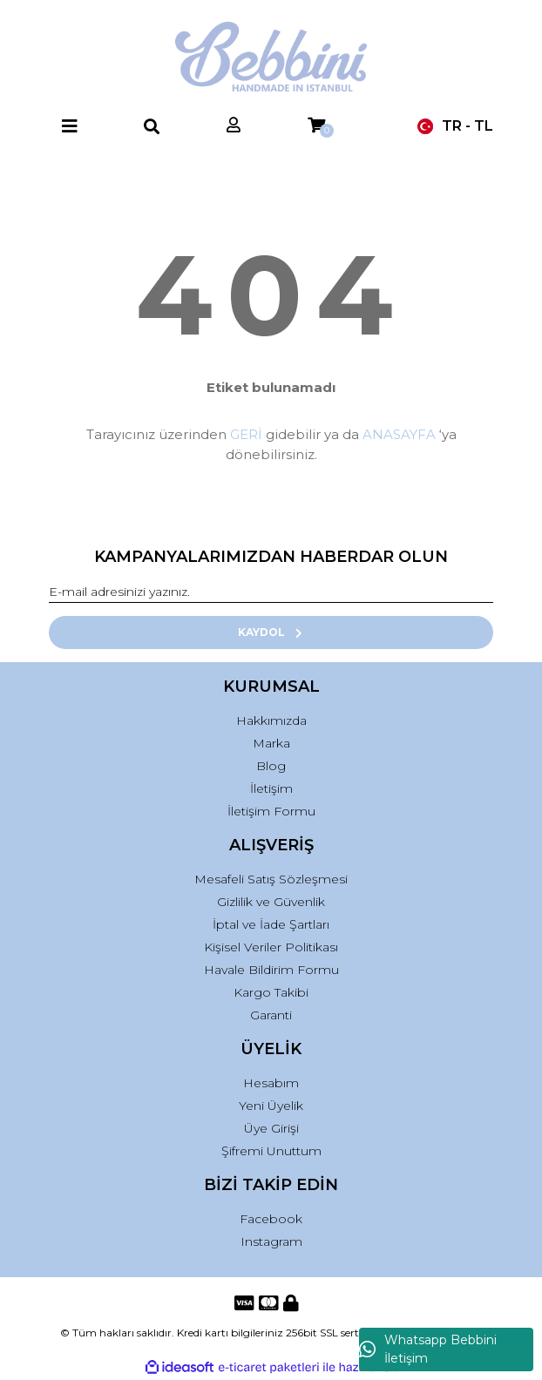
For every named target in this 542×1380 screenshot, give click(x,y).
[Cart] (316, 126)
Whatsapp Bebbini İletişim (428, 1349)
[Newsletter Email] (271, 592)
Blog (271, 766)
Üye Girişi (271, 1128)
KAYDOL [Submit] (271, 632)
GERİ (246, 434)
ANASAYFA (399, 434)
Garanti (271, 1015)
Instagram (271, 1241)
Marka (271, 743)
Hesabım (271, 1083)
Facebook (271, 1219)
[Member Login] (234, 126)
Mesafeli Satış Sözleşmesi (271, 879)
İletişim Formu (271, 811)
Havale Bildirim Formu (271, 970)
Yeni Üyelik (271, 1105)
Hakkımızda (271, 720)
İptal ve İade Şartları (271, 924)
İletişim (271, 788)
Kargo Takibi (271, 992)
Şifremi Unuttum (271, 1151)
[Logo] (271, 56)
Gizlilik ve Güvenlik (271, 902)
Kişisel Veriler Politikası (271, 947)
